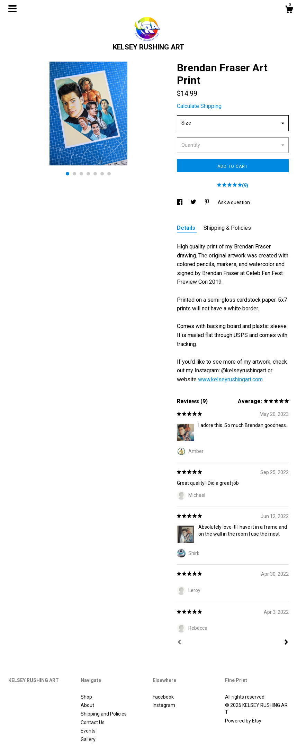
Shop (86, 697)
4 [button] (88, 173)
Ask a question (234, 202)
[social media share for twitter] (193, 202)
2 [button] (74, 173)
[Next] (286, 642)
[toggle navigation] (12, 8)
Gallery (88, 739)
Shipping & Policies (227, 228)
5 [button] (95, 173)
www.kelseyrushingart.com (230, 379)
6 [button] (102, 173)
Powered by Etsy (243, 721)
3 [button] (81, 173)
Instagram (164, 705)
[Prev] (179, 642)
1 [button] (67, 173)
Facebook (163, 697)
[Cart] (289, 10)
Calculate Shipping (199, 106)
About (87, 705)
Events (88, 731)
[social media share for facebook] (180, 202)
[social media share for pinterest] (207, 202)
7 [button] (109, 173)
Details (187, 228)
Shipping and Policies (104, 714)
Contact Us (93, 722)
